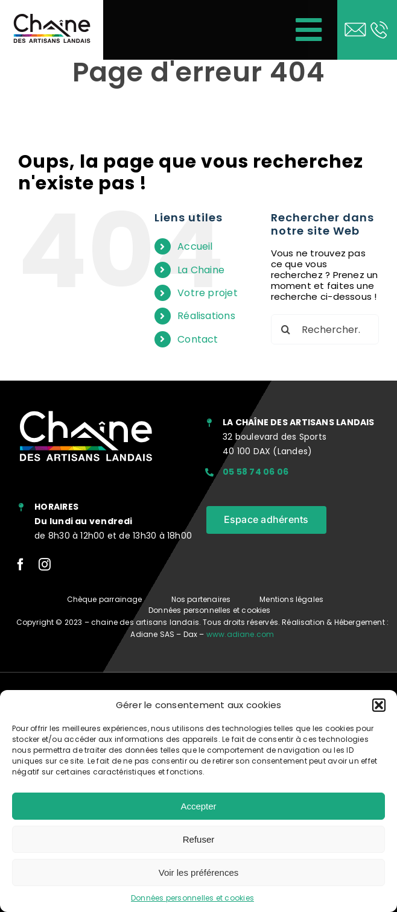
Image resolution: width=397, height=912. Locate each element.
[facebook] (20, 565)
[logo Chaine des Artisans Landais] (51, 17)
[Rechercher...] (325, 329)
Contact (197, 339)
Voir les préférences (199, 872)
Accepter (198, 806)
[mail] (355, 22)
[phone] (379, 22)
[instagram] (45, 565)
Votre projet (207, 293)
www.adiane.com (240, 634)
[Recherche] (286, 329)
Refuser (199, 839)
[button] (379, 705)
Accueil (195, 246)
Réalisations (206, 316)
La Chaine (200, 270)
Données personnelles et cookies (192, 898)
